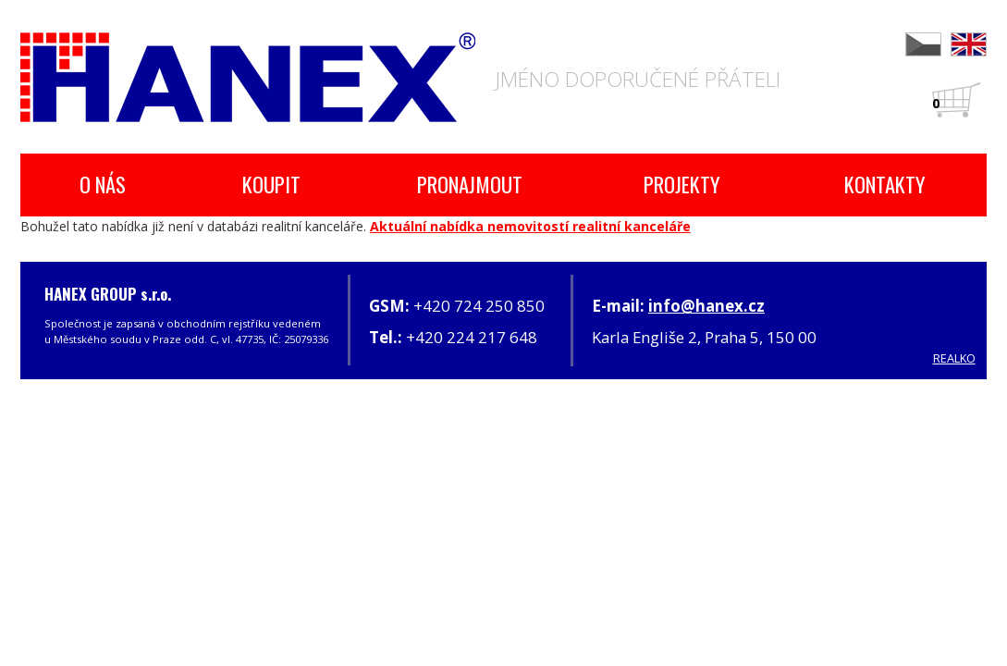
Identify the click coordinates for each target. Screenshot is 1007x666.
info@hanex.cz (706, 305)
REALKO (954, 358)
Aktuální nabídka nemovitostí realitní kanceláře (530, 226)
